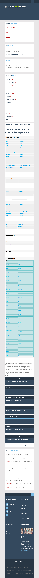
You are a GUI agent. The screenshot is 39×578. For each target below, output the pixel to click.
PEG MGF (8, 105)
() (25, 445)
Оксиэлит (8, 107)
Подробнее (8, 382)
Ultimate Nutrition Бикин (10, 528)
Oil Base (7, 113)
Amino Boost (8, 116)
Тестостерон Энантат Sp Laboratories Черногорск (19, 124)
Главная (7, 124)
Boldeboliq (8, 79)
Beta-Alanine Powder (10, 99)
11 (13, 445)
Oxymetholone (9, 90)
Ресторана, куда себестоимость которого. (15, 54)
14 (17, 445)
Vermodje (8, 96)
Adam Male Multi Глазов (11, 536)
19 (23, 445)
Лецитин (7, 119)
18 (22, 445)
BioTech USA (8, 102)
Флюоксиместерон (10, 82)
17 (21, 445)
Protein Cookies (9, 87)
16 (19, 445)
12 (14, 445)
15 (18, 445)
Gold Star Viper (9, 93)
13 (15, 445)
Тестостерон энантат (10, 110)
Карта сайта (19, 565)
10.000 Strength (9, 85)
